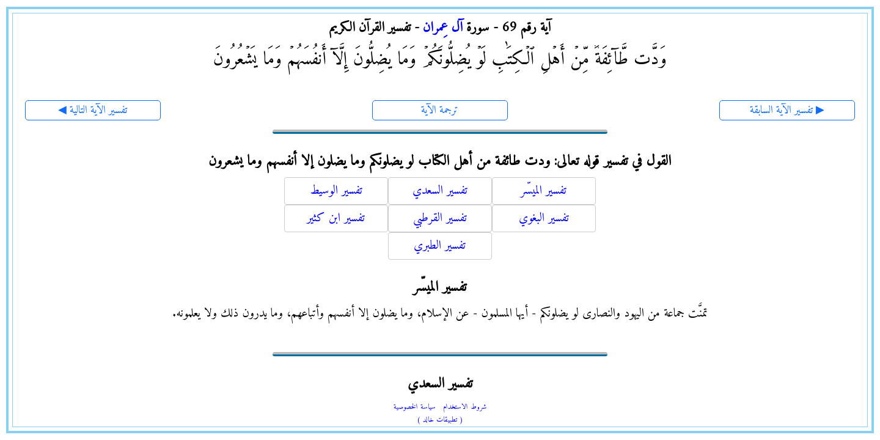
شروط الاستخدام (464, 407)
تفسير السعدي (440, 191)
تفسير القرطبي (440, 218)
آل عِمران (443, 28)
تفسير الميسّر (543, 191)
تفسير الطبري (440, 246)
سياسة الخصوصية (415, 407)
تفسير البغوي (544, 218)
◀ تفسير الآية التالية (92, 110)
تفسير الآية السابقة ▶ (787, 110)
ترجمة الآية (439, 110)
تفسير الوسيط (336, 191)
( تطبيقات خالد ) (440, 420)
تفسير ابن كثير (336, 218)
